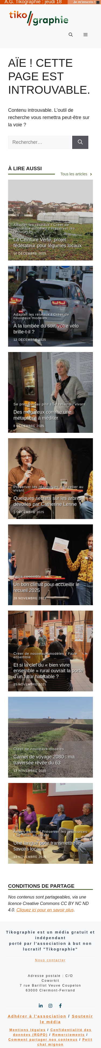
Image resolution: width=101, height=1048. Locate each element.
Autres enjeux (26, 828)
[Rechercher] (80, 139)
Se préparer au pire (31, 401)
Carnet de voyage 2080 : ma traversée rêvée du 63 (44, 756)
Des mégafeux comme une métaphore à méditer (42, 411)
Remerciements (69, 1031)
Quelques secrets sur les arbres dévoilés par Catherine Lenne (47, 498)
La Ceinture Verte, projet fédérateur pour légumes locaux (47, 239)
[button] (70, 31)
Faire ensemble (27, 573)
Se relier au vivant (69, 401)
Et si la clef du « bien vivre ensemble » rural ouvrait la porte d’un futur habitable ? (48, 667)
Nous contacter (50, 957)
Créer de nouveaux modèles (41, 223)
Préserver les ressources (36, 484)
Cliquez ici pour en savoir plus (45, 906)
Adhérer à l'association (37, 1013)
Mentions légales (27, 1027)
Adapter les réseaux (31, 222)
